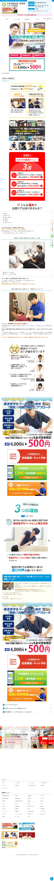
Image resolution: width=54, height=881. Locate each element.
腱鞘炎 (42, 830)
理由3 (31, 528)
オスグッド (5, 838)
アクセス (37, 19)
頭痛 (29, 827)
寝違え (4, 840)
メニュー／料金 (17, 19)
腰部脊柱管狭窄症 (6, 820)
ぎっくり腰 (17, 840)
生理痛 (4, 825)
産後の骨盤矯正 (5, 822)
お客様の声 (27, 19)
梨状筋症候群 (17, 822)
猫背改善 (29, 820)
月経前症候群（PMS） (19, 825)
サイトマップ (5, 812)
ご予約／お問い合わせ (47, 19)
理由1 (23, 528)
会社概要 (42, 809)
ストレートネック (18, 838)
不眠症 (42, 825)
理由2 (27, 528)
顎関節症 (16, 833)
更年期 (29, 825)
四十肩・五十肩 (31, 830)
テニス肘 (42, 822)
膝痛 (29, 833)
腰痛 (16, 827)
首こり (29, 840)
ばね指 (4, 833)
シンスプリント (43, 835)
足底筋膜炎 (43, 833)
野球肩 (29, 822)
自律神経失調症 (31, 835)
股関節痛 (16, 835)
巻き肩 (16, 820)
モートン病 (5, 835)
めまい (42, 827)
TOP (7, 19)
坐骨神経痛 (17, 830)
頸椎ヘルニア (43, 838)
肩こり (4, 827)
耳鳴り (4, 830)
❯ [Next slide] (48, 552)
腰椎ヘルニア (30, 838)
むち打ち (42, 820)
